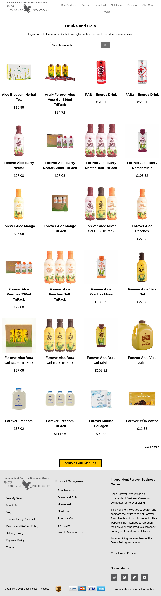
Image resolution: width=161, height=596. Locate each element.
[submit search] (105, 45)
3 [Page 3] (150, 446)
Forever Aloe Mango (19, 226)
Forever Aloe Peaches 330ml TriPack (19, 294)
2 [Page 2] (148, 446)
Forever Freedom (19, 421)
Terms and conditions (126, 589)
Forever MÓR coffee (142, 421)
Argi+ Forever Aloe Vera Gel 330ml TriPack (60, 100)
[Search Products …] (74, 45)
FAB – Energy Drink (101, 94)
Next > (155, 446)
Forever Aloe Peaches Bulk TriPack (60, 294)
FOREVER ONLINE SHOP (80, 463)
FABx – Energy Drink (142, 94)
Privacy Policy (146, 589)
